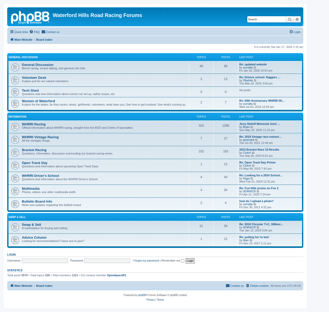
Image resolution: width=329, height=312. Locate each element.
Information (17, 116)
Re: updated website (253, 64)
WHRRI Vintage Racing (40, 137)
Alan (246, 240)
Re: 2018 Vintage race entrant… (260, 136)
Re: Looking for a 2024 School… (261, 175)
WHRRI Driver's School (40, 176)
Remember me (172, 260)
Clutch (247, 152)
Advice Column (34, 237)
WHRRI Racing (33, 124)
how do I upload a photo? (256, 201)
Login (11, 254)
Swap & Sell (17, 217)
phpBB (142, 295)
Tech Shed (30, 90)
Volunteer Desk (34, 78)
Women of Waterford (38, 101)
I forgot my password (146, 260)
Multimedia (31, 188)
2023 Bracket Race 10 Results (259, 149)
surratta (248, 67)
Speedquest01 (116, 275)
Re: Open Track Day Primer (257, 162)
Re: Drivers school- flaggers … (260, 77)
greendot (248, 139)
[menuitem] (34, 32)
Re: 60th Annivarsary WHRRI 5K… (262, 100)
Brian (246, 126)
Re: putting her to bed (254, 237)
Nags (246, 178)
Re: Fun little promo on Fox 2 (258, 188)
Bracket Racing (34, 150)
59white (248, 80)
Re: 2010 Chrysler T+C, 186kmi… (261, 224)
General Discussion (23, 57)
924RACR (249, 191)
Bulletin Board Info (37, 201)
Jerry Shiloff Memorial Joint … (259, 123)
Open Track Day (35, 163)
